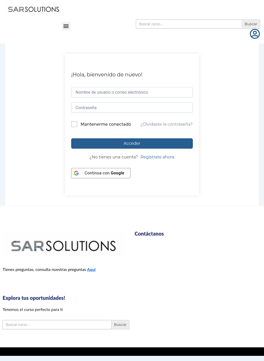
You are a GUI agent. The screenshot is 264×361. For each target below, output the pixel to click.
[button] (66, 26)
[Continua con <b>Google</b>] (100, 173)
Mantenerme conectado (105, 124)
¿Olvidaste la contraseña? (167, 124)
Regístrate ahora (158, 157)
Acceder (132, 143)
